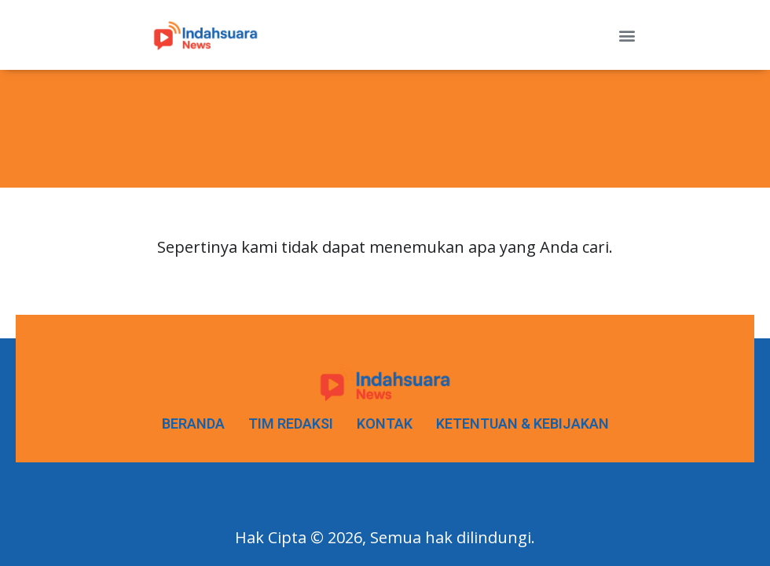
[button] (627, 35)
